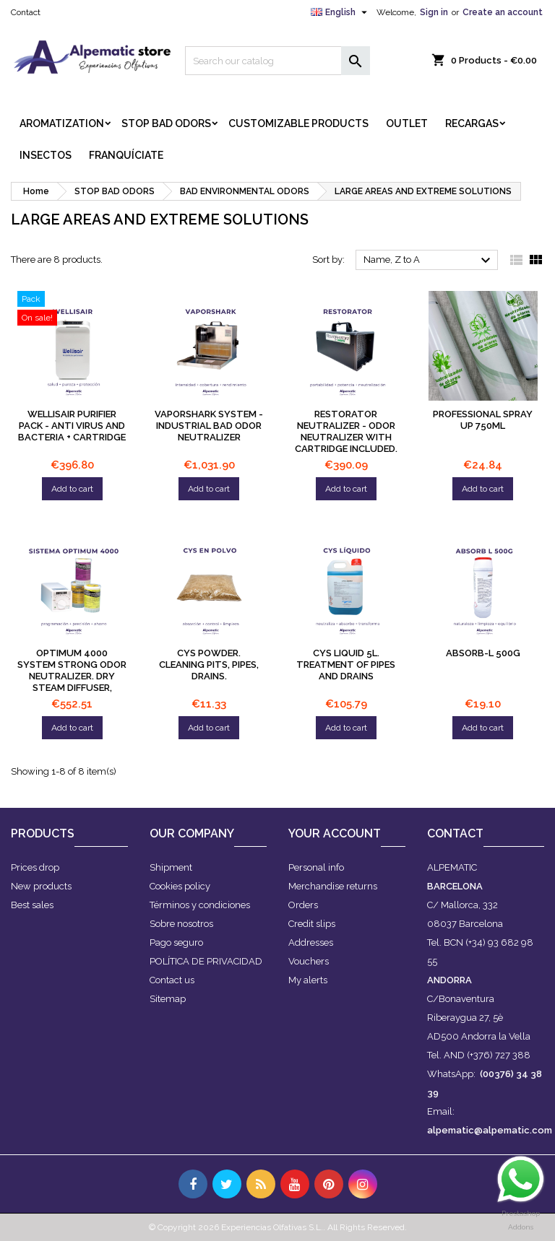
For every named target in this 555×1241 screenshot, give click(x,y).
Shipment (171, 867)
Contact (25, 12)
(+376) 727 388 (498, 1055)
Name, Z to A (428, 260)
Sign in (434, 12)
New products (41, 886)
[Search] (277, 60)
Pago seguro (176, 942)
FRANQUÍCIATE (126, 155)
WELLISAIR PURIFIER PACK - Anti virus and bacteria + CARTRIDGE (72, 426)
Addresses (310, 942)
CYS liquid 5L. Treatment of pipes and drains (345, 665)
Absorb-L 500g (483, 653)
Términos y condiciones (200, 905)
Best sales (32, 905)
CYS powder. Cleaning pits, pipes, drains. (209, 665)
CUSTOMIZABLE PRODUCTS (298, 123)
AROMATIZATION (62, 123)
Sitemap (168, 998)
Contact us (172, 980)
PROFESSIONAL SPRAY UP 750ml (483, 420)
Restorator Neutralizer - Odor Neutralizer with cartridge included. (346, 431)
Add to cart (72, 489)
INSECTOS (46, 155)
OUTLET (407, 123)
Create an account (502, 12)
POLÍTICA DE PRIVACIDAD (206, 961)
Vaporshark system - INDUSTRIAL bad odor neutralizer (209, 426)
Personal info (316, 867)
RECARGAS (472, 123)
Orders (303, 905)
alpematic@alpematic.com (489, 1130)
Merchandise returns (332, 886)
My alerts (307, 980)
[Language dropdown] (341, 12)
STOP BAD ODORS (166, 123)
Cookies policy (180, 886)
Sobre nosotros (181, 923)
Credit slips (311, 923)
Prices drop (35, 867)
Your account (334, 833)
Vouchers (308, 961)
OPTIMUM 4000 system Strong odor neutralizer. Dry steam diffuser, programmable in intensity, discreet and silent (71, 688)
